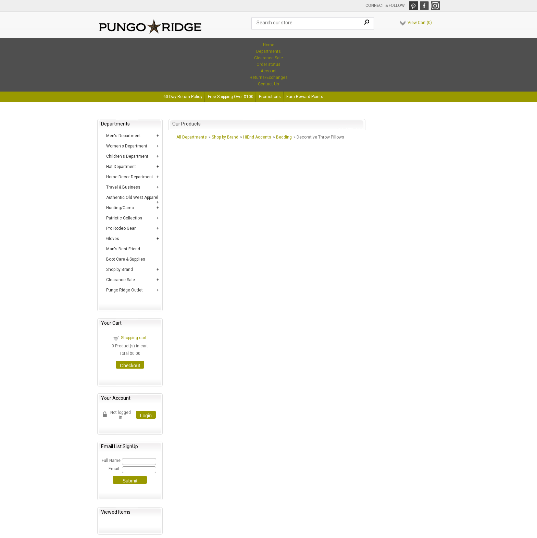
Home (268, 45)
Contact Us (268, 84)
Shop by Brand (119, 269)
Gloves (112, 238)
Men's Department (123, 135)
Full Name (111, 460)
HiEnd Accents (257, 137)
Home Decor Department (129, 177)
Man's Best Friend (123, 249)
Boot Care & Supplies (125, 259)
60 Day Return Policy (182, 96)
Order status (268, 64)
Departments (268, 51)
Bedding (284, 137)
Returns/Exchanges (269, 77)
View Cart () (420, 22)
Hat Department (121, 166)
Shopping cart (134, 337)
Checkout (130, 365)
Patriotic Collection (124, 218)
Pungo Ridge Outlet (124, 290)
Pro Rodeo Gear (121, 228)
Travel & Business (123, 187)
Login (146, 415)
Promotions (270, 96)
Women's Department (126, 146)
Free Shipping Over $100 (230, 96)
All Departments (191, 137)
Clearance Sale (268, 58)
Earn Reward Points (304, 96)
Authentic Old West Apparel (132, 197)
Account (269, 71)
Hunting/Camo (120, 207)
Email (114, 468)
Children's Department (127, 156)
